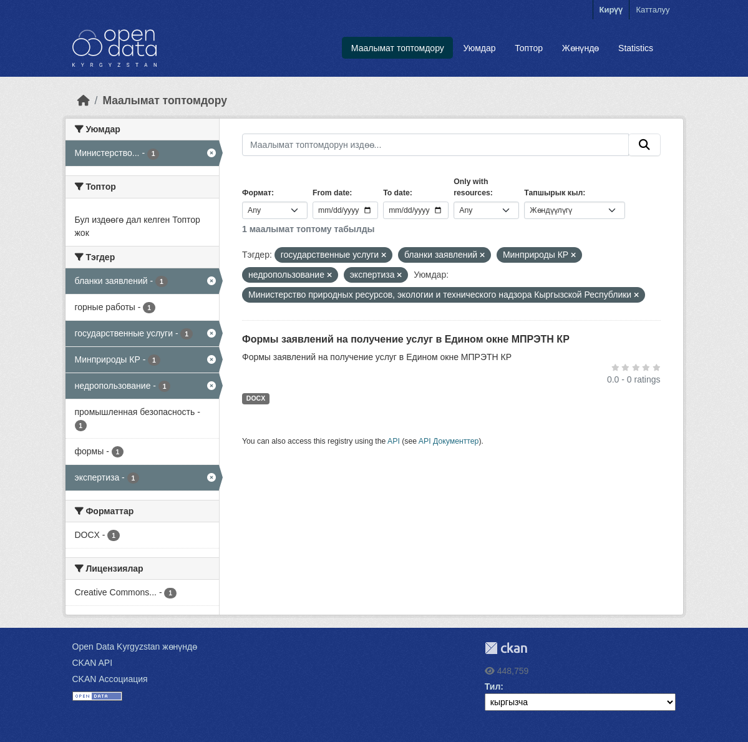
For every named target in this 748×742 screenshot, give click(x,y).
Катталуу (652, 9)
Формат (256, 192)
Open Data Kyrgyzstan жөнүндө (135, 647)
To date (396, 192)
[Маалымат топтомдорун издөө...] (435, 145)
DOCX (255, 398)
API (393, 441)
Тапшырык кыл (553, 192)
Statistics (635, 48)
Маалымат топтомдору (397, 48)
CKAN (506, 648)
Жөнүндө (581, 48)
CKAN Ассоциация (110, 679)
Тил (493, 686)
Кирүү (611, 9)
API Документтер (449, 441)
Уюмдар (480, 48)
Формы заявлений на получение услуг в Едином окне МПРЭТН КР (406, 339)
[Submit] (644, 145)
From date (331, 192)
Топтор (529, 48)
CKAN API (92, 663)
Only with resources (472, 187)
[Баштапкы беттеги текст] (83, 100)
